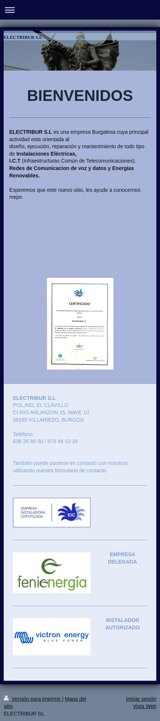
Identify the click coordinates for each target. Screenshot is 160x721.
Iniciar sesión (141, 699)
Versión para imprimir (33, 699)
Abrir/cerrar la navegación (80, 10)
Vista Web (144, 706)
